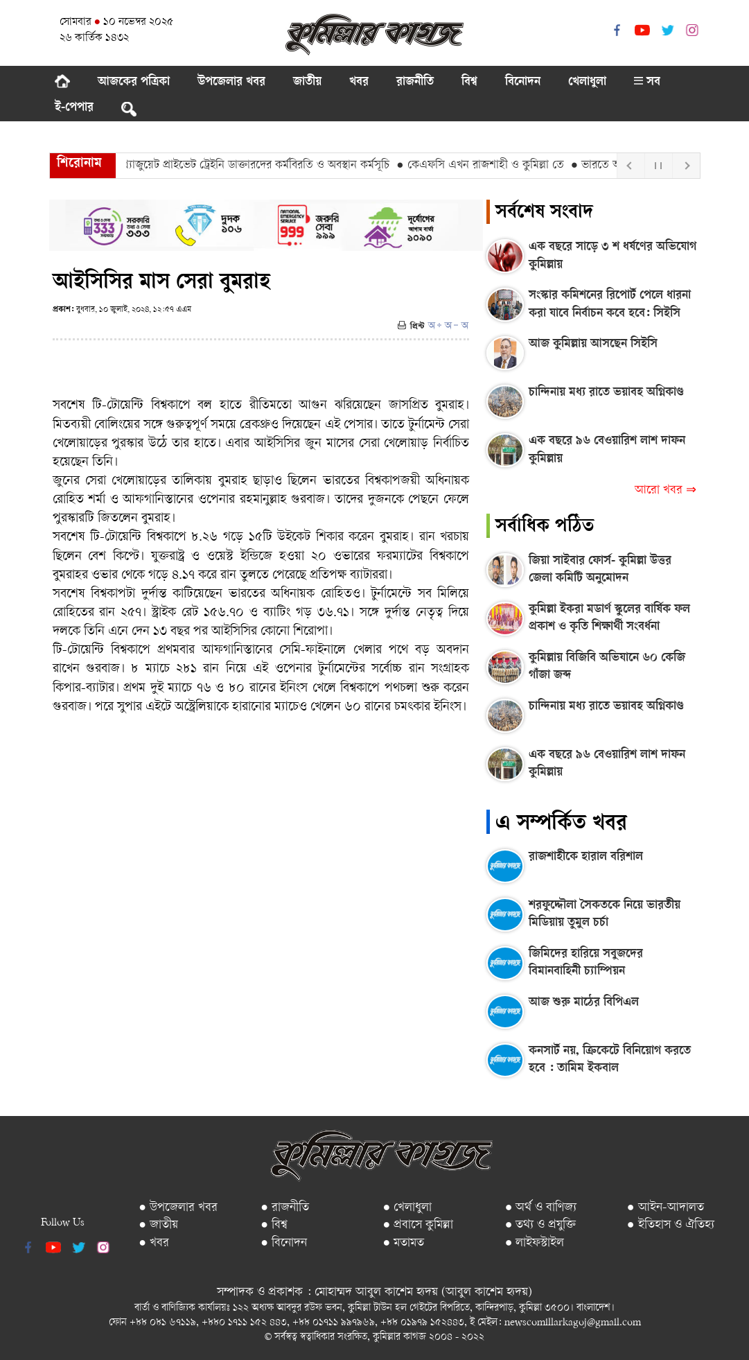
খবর (359, 82)
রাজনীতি (415, 82)
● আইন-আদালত (665, 1207)
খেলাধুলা (587, 82)
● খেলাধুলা (407, 1207)
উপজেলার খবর (231, 82)
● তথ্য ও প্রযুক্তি (540, 1225)
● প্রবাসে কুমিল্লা (417, 1225)
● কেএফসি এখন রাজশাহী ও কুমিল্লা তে (484, 165)
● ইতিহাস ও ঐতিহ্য (670, 1225)
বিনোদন (522, 82)
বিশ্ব (469, 82)
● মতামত (403, 1243)
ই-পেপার (74, 108)
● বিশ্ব (274, 1225)
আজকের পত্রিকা (134, 82)
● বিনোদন (284, 1243)
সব (647, 82)
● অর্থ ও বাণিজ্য (541, 1207)
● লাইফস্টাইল (535, 1243)
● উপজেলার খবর (178, 1207)
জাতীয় (307, 82)
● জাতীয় (158, 1225)
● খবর (154, 1243)
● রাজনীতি (285, 1207)
